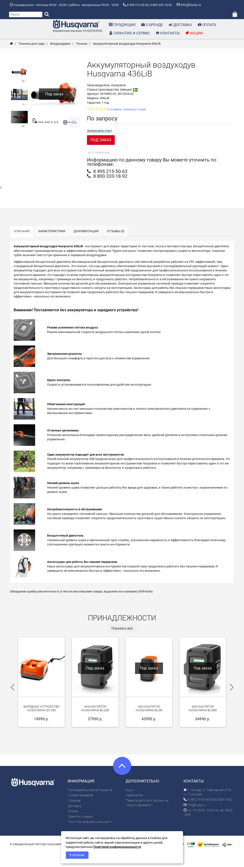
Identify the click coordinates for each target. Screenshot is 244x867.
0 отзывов (114, 123)
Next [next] (233, 701)
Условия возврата (80, 809)
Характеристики (51, 245)
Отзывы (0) (116, 245)
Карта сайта (134, 809)
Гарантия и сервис (81, 831)
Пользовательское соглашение (90, 804)
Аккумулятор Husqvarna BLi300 (203, 724)
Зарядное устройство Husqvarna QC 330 (41, 722)
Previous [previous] (11, 701)
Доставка (74, 820)
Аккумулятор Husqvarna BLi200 (95, 724)
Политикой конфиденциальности (117, 847)
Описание (22, 245)
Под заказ (100, 154)
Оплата (73, 825)
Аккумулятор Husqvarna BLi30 (149, 724)
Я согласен (77, 855)
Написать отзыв (134, 123)
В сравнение (98, 167)
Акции (130, 804)
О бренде (74, 815)
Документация (86, 245)
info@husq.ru (194, 819)
